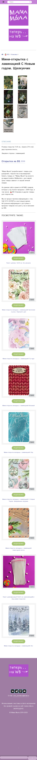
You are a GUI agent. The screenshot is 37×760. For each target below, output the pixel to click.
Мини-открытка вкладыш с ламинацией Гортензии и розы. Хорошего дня (18, 311)
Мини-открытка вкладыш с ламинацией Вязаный (18, 406)
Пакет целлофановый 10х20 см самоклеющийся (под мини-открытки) (18, 598)
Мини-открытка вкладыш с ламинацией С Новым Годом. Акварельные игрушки (18, 500)
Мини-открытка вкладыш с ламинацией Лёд (18, 452)
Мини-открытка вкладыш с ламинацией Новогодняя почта (18, 549)
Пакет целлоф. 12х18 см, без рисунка (18, 263)
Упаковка (14, 54)
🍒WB (7, 54)
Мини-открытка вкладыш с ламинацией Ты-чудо (18, 359)
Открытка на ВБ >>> (13, 161)
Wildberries (18, 178)
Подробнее (18, 258)
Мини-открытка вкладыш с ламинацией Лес (18, 646)
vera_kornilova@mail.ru (21, 696)
